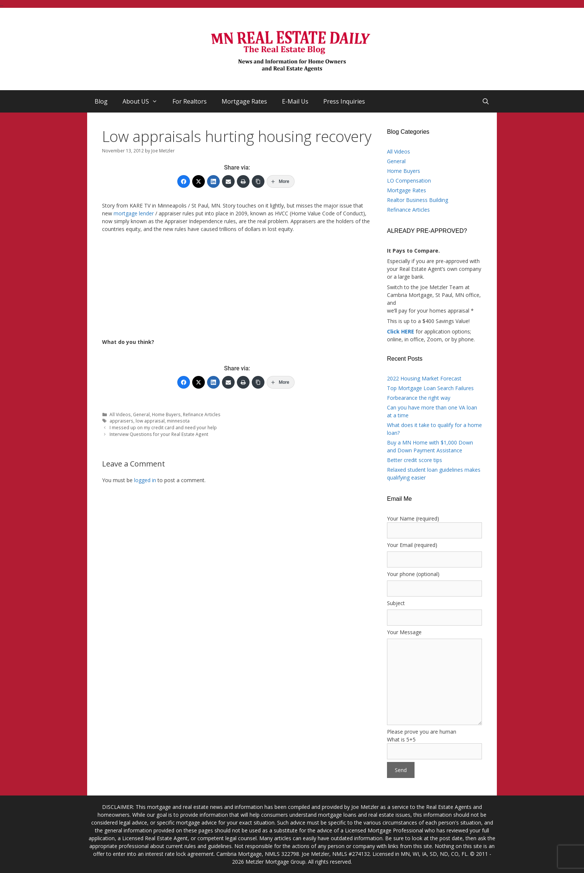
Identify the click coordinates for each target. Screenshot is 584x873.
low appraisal (150, 421)
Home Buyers (166, 414)
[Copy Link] (258, 181)
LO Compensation (409, 180)
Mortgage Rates (244, 101)
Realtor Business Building (417, 199)
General (141, 414)
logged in (145, 480)
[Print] (243, 181)
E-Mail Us (295, 101)
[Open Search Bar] (485, 101)
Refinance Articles (201, 414)
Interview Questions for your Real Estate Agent (159, 434)
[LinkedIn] (213, 181)
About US (144, 101)
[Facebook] (183, 181)
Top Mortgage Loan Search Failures (430, 388)
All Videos (120, 414)
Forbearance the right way (418, 397)
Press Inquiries (344, 101)
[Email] (228, 181)
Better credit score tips (414, 460)
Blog (101, 101)
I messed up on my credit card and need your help (163, 427)
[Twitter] (198, 181)
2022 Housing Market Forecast (424, 378)
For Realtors (189, 101)
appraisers (121, 421)
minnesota (178, 421)
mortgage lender (134, 213)
